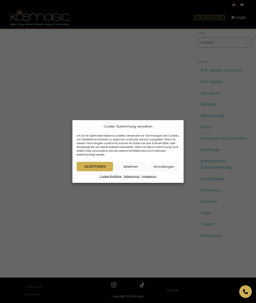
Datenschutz (132, 177)
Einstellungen (164, 167)
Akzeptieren (95, 167)
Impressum (149, 177)
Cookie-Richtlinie (110, 177)
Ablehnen (130, 167)
